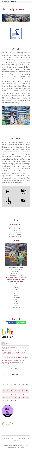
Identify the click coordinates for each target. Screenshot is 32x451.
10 (19, 390)
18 (23, 394)
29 (11, 401)
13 (3, 394)
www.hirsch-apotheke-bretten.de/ (16, 279)
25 (23, 397)
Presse (28, 438)
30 (15, 401)
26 (26, 397)
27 (3, 401)
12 (26, 390)
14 (7, 394)
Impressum (21, 438)
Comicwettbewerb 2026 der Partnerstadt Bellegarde (13, 348)
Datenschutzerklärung (11, 438)
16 (15, 394)
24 (19, 397)
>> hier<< (16, 283)
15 (11, 394)
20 (3, 397)
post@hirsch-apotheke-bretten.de (16, 277)
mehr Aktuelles (14, 368)
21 (7, 397)
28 (7, 401)
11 (23, 390)
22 (11, 397)
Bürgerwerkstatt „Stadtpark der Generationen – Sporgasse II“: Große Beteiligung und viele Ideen (15, 357)
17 (19, 394)
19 (26, 394)
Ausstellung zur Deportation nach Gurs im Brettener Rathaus (13, 363)
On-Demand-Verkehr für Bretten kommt (13, 360)
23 (15, 397)
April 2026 (15, 374)
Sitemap (16, 440)
